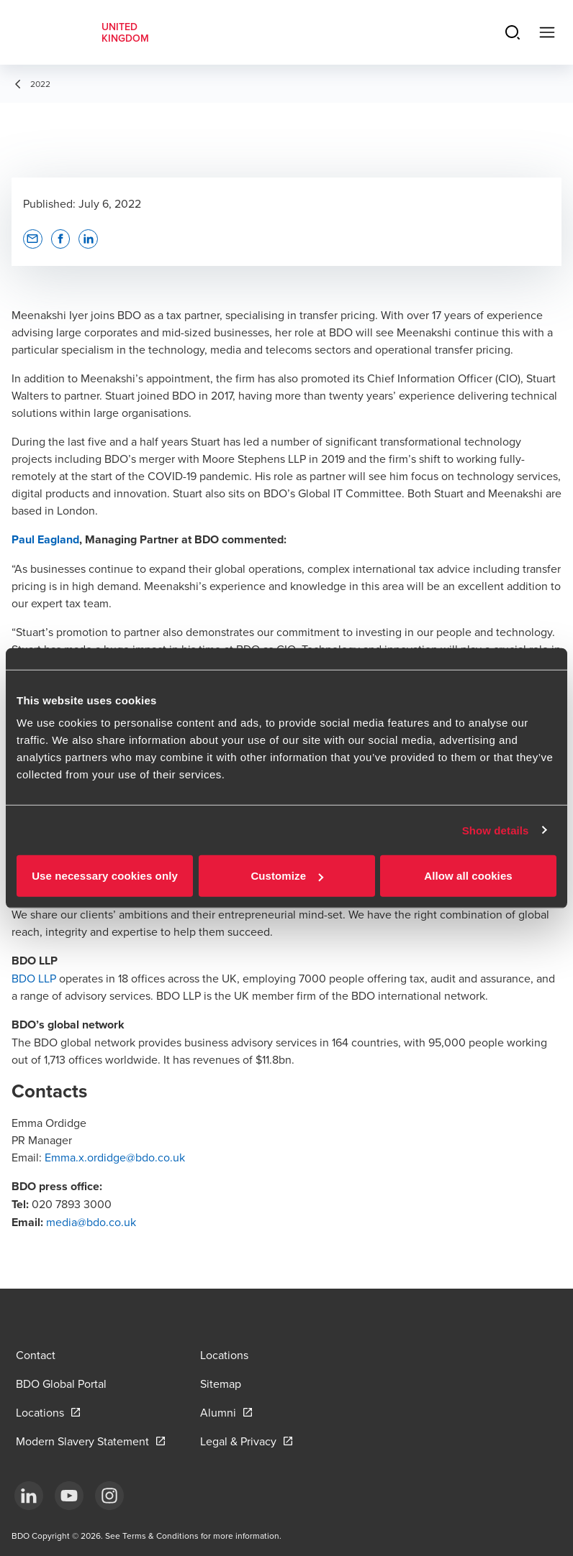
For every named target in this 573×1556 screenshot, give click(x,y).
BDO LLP (34, 978)
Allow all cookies (468, 876)
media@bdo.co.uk (91, 1222)
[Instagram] (109, 1495)
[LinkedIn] (29, 1495)
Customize (287, 876)
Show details (495, 830)
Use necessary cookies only (105, 876)
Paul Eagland (45, 539)
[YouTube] (69, 1495)
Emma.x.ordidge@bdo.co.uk (115, 1157)
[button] (32, 239)
